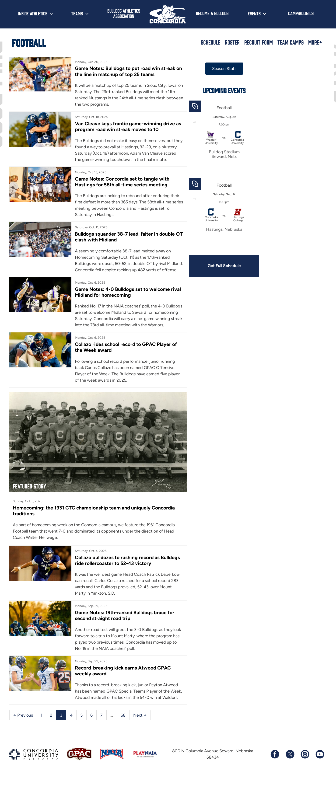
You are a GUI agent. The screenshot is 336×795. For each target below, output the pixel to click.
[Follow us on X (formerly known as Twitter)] (289, 771)
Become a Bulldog (212, 13)
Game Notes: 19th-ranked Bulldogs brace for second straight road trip (124, 627)
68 (123, 732)
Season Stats (221, 68)
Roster (232, 42)
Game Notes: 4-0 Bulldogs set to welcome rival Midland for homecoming (127, 298)
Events (254, 13)
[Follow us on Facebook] (274, 771)
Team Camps (290, 42)
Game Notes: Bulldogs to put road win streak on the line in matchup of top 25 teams (124, 71)
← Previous (23, 732)
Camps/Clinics (301, 13)
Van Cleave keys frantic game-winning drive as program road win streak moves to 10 (127, 126)
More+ (315, 42)
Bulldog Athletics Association (123, 13)
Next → (140, 732)
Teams (77, 13)
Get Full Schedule (221, 265)
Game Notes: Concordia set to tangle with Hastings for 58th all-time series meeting (121, 182)
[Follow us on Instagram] (304, 771)
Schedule (210, 42)
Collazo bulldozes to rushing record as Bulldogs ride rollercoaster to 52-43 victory (127, 571)
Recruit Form (258, 42)
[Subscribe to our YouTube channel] (319, 771)
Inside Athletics (32, 13)
